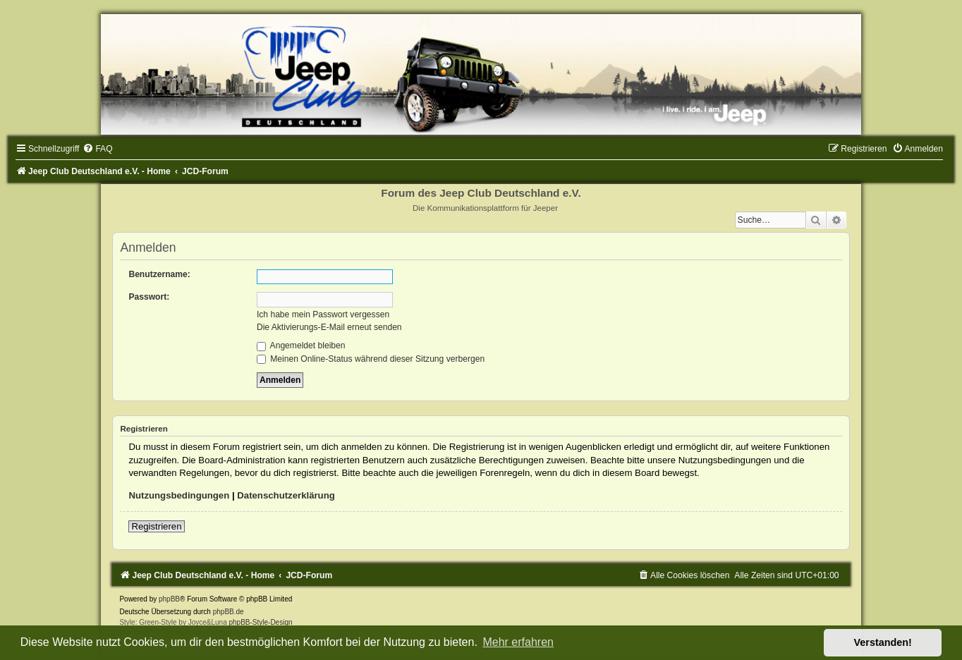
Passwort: (148, 297)
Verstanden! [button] (883, 642)
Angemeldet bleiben (301, 345)
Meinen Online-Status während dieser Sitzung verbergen (371, 359)
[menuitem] (97, 149)
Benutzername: (159, 274)
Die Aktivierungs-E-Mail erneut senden (329, 327)
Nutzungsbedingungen (178, 495)
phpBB (169, 599)
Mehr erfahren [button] (518, 642)
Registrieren (156, 526)
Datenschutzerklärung (286, 495)
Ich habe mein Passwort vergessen (323, 314)
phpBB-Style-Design (260, 622)
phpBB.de (228, 612)
